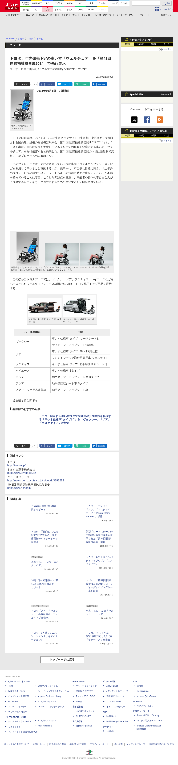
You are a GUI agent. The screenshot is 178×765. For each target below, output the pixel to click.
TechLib (110, 731)
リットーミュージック (86, 686)
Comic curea (142, 691)
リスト (34, 84)
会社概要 (118, 744)
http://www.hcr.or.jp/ (19, 487)
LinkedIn (102, 84)
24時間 (140, 44)
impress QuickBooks (146, 696)
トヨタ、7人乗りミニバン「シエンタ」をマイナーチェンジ (44, 636)
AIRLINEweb (112, 686)
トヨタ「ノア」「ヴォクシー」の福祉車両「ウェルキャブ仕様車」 (44, 614)
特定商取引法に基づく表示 (161, 744)
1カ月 (166, 44)
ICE (135, 681)
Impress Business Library (49, 696)
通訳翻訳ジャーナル (115, 696)
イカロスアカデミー (115, 706)
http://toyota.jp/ (16, 465)
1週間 (153, 44)
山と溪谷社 (77, 706)
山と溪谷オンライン (85, 711)
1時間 (127, 44)
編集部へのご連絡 (78, 744)
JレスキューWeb (114, 701)
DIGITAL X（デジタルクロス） (52, 706)
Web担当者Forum (16, 691)
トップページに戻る (62, 659)
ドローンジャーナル (17, 706)
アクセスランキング (140, 39)
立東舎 (79, 701)
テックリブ (108, 726)
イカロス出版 (109, 681)
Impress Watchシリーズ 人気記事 (148, 130)
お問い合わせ (39, 744)
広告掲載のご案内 (57, 744)
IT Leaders (13, 701)
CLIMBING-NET (83, 716)
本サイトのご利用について (16, 744)
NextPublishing (45, 726)
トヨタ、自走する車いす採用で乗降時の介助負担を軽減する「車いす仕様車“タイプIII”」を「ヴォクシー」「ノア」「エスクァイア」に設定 (75, 419)
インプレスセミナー (47, 701)
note (84, 84)
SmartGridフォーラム (48, 686)
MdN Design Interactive (117, 721)
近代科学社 (77, 721)
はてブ (67, 84)
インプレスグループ (135, 744)
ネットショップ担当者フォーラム (53, 691)
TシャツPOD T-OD (85, 696)
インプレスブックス (47, 720)
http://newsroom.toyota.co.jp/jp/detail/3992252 (35, 480)
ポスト (24, 84)
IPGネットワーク (141, 711)
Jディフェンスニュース (117, 691)
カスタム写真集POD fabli (149, 720)
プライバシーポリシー (100, 744)
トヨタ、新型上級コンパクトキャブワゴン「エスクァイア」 (99, 560)
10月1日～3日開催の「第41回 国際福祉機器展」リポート (44, 584)
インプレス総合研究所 (18, 696)
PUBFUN (137, 701)
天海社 (140, 686)
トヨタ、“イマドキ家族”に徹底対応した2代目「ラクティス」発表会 (99, 636)
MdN (105, 712)
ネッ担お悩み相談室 (17, 712)
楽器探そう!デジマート (86, 691)
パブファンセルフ (145, 706)
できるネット (14, 726)
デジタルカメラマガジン (19, 721)
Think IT (12, 686)
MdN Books (111, 716)
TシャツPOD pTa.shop (148, 715)
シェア (49, 84)
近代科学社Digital (84, 726)
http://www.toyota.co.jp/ (21, 472)
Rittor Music (78, 681)
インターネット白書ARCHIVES (23, 732)
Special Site (136, 94)
